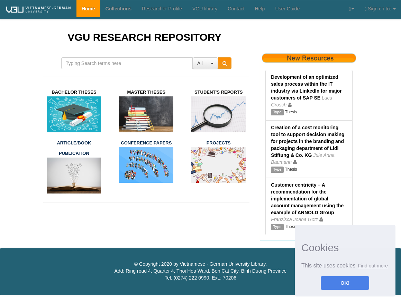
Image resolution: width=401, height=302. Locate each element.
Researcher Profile (162, 8)
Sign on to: (380, 9)
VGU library (204, 8)
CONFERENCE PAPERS (146, 142)
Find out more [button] (373, 265)
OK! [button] (344, 283)
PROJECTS (219, 142)
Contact (236, 8)
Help (260, 8)
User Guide (287, 8)
